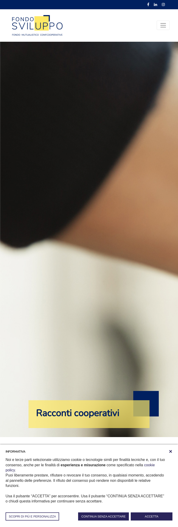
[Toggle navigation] (163, 25)
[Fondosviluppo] (37, 25)
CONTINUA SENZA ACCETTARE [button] (103, 516)
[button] (170, 451)
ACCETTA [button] (152, 516)
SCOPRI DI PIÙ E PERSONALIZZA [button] (32, 516)
